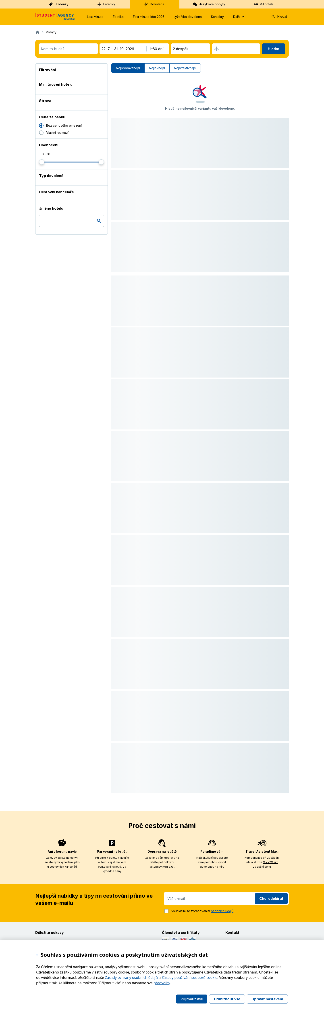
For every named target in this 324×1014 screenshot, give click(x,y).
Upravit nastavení (267, 999)
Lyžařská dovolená (188, 17)
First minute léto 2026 (148, 17)
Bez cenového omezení (64, 125)
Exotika (118, 17)
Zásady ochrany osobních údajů (131, 977)
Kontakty (217, 17)
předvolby (162, 982)
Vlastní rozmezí (57, 132)
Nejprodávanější (128, 68)
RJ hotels (264, 4)
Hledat (279, 16)
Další (239, 16)
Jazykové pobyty (209, 4)
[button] (200, 91)
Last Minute (95, 17)
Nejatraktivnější (185, 68)
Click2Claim (270, 862)
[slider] (41, 162)
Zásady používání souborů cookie (189, 977)
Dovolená (154, 4)
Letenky (106, 4)
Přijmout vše (192, 999)
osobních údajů (222, 911)
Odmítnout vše (227, 999)
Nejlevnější (157, 68)
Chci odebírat (271, 898)
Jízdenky (59, 4)
